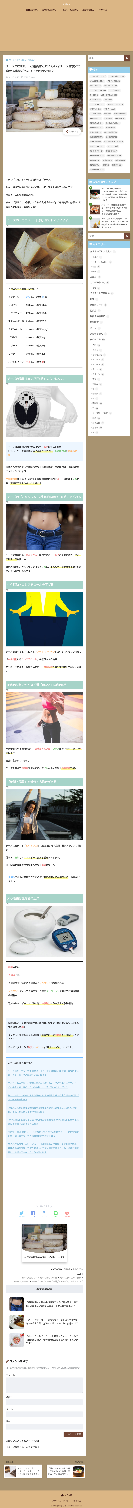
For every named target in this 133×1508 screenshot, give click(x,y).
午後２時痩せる (99, 316)
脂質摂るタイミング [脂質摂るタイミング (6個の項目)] (97, 170)
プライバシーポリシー (61, 1500)
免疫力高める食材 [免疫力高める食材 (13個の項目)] (120, 114)
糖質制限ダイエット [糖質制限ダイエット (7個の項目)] (114, 156)
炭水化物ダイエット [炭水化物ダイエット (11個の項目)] (113, 123)
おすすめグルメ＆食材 (103, 251)
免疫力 (95, 310)
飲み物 (97, 427)
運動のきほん (88, 10)
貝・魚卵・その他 (102, 413)
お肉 (96, 345)
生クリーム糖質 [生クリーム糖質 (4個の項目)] (112, 146)
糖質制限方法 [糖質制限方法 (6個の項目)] (107, 160)
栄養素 (97, 393)
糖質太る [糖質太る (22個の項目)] (106, 165)
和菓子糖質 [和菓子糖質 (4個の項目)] (108, 118)
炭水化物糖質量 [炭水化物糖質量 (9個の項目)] (111, 137)
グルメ (97, 257)
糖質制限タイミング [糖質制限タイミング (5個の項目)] (97, 156)
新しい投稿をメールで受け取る (23, 1445)
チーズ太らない (20, 1281)
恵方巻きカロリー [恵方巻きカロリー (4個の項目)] (96, 123)
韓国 (96, 271)
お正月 (95, 277)
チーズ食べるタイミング (71, 1281)
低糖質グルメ (98, 305)
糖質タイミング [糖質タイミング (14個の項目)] (111, 151)
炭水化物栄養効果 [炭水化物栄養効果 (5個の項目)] (96, 137)
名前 (9, 1396)
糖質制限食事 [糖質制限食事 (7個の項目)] (120, 160)
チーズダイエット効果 (70, 1277)
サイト (9, 1420)
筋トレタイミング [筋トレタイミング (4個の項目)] (96, 151)
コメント (10, 1374)
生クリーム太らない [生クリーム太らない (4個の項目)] (97, 146)
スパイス (98, 359)
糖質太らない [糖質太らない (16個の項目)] (94, 165)
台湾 (96, 266)
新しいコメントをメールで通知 (23, 1439)
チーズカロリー (28, 1277)
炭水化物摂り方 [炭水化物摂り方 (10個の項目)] (95, 132)
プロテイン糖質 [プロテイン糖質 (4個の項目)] (95, 114)
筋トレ (95, 328)
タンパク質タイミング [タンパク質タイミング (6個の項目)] (98, 76)
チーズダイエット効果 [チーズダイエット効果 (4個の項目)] (98, 90)
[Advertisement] (66, 33)
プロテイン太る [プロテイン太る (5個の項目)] (109, 109)
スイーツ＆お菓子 (102, 262)
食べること (66, 3)
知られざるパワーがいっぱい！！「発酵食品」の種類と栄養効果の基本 (43, 1144)
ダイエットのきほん (69, 10)
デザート (98, 364)
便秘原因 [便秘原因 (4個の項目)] (107, 114)
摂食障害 (96, 322)
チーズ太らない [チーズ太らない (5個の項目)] (114, 90)
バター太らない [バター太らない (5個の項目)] (95, 100)
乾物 (94, 299)
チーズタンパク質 (47, 1277)
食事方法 (98, 422)
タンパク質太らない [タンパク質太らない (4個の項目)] (97, 81)
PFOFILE (103, 10)
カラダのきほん (49, 10)
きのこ (97, 350)
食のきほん (77, 1269)
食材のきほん (32, 10)
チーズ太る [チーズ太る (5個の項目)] (94, 95)
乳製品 (67, 1269)
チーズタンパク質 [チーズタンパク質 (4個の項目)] (110, 86)
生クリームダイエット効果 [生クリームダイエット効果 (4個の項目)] (113, 142)
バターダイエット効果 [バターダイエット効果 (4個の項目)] (109, 95)
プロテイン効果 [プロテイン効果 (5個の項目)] (95, 109)
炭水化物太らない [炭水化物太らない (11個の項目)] (96, 128)
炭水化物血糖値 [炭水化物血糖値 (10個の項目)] (95, 142)
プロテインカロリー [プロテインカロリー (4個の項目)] (97, 104)
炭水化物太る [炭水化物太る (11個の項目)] (110, 128)
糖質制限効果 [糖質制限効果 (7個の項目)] (94, 160)
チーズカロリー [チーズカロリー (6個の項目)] (95, 86)
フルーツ (98, 374)
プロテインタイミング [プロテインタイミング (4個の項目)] (115, 104)
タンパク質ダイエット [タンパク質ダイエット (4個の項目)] (117, 76)
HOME (66, 1494)
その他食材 (99, 355)
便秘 (96, 288)
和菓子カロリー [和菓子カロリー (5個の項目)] (95, 118)
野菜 (96, 418)
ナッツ (97, 369)
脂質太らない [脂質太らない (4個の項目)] (117, 165)
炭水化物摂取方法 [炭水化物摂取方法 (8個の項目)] (110, 132)
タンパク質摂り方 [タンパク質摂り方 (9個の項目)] (113, 81)
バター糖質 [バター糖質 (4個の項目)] (108, 100)
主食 (96, 379)
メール (10, 1408)
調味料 (97, 403)
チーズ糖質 (50, 1281)
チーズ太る (36, 1281)
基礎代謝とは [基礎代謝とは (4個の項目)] (120, 118)
